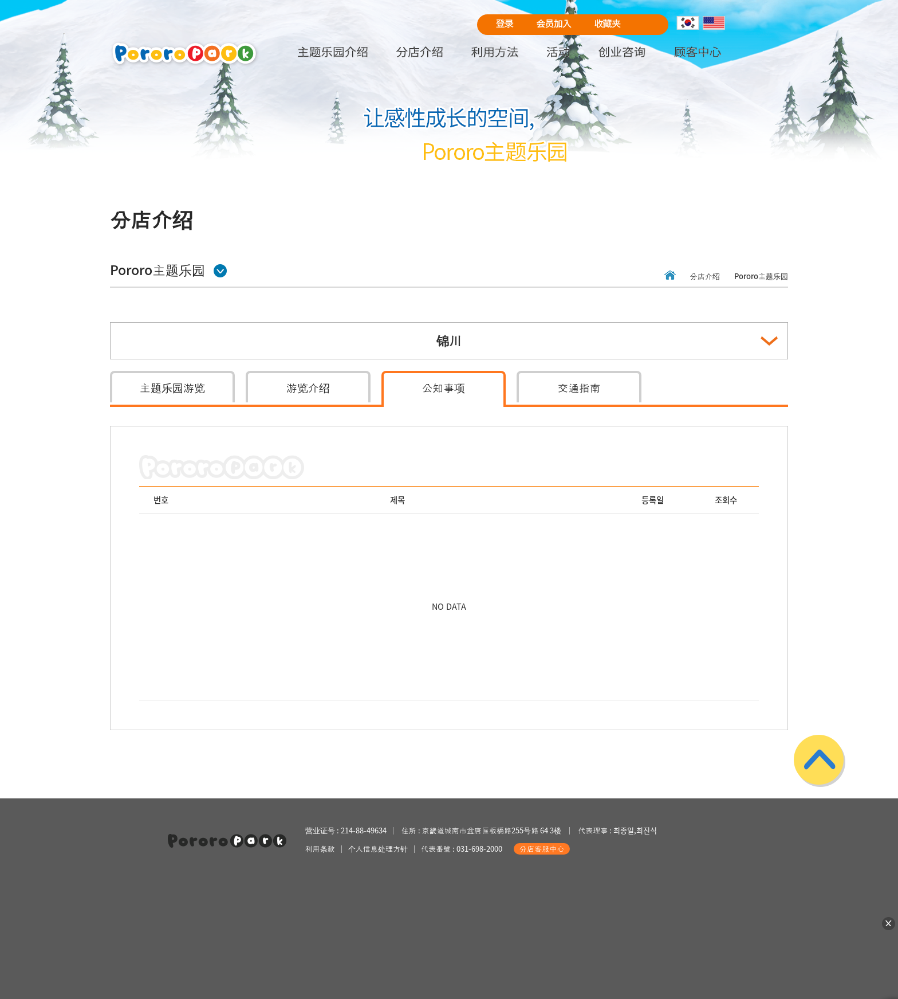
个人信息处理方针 (378, 848)
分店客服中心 (541, 848)
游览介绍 (308, 387)
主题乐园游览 (172, 387)
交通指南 (579, 387)
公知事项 (444, 387)
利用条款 (320, 848)
